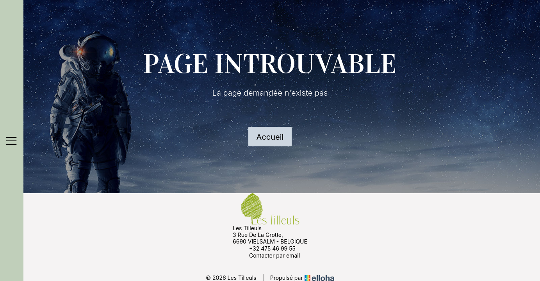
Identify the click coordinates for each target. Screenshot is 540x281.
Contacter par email (270, 255)
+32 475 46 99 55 (268, 248)
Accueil (270, 137)
